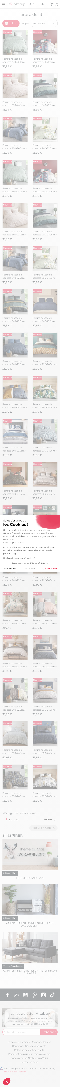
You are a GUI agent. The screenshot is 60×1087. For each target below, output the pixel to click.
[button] (7, 1081)
